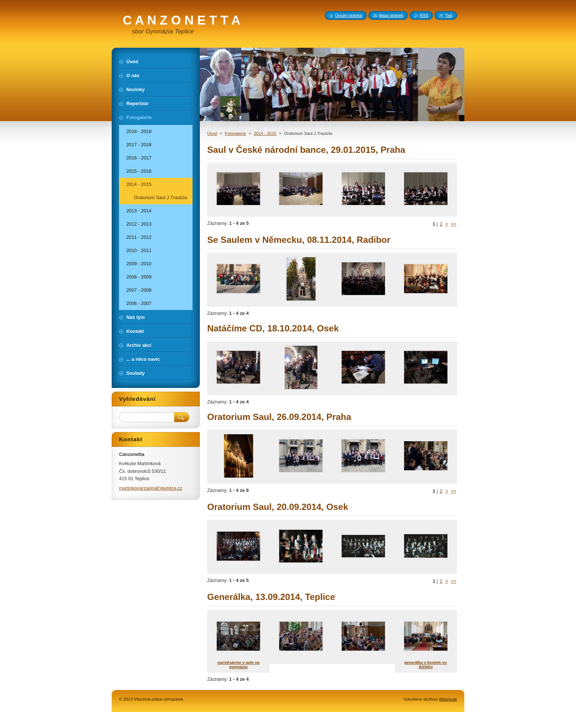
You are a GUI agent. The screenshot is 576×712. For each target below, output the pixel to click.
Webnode (448, 699)
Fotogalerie (235, 133)
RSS (424, 15)
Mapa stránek (391, 15)
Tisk (448, 15)
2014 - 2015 (265, 133)
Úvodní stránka (348, 15)
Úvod (212, 133)
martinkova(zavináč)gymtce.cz (150, 488)
